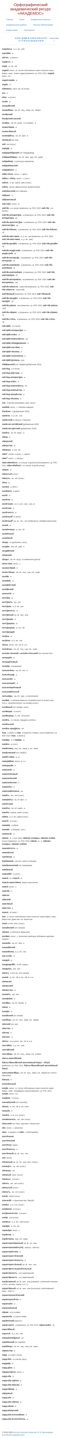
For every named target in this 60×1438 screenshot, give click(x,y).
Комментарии (11, 30)
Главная (9, 20)
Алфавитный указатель (40, 20)
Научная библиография (43, 25)
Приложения (29, 30)
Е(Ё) (25, 38)
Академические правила (16, 25)
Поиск (21, 20)
